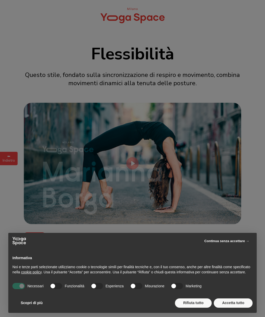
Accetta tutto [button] (233, 303)
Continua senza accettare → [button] (226, 241)
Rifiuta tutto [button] (193, 303)
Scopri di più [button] (32, 303)
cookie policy (31, 272)
